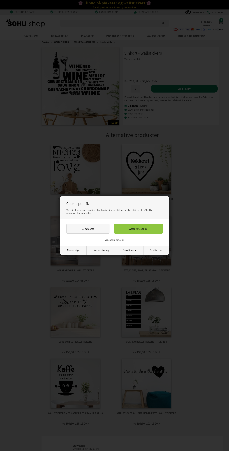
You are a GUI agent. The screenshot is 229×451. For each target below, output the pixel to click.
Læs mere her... (85, 213)
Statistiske (156, 250)
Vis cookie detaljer (114, 239)
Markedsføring (101, 250)
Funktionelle (129, 250)
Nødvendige (73, 250)
